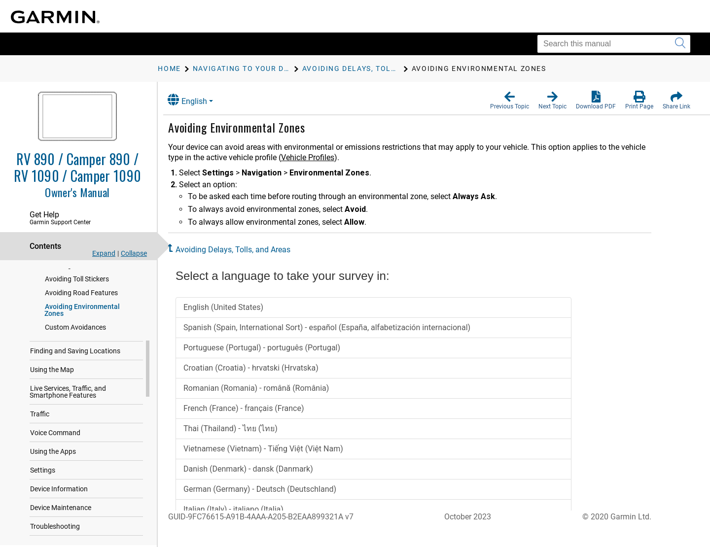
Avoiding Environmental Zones (82, 345)
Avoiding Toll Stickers (77, 314)
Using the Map (52, 405)
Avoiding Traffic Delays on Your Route (91, 283)
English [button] (194, 100)
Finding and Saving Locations (75, 386)
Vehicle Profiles (315, 157)
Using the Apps (53, 487)
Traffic (39, 449)
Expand (103, 253)
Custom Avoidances (75, 363)
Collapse (134, 253)
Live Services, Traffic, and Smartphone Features (68, 427)
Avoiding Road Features (81, 328)
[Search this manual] (613, 44)
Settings (42, 506)
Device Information (59, 524)
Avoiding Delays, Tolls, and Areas (240, 249)
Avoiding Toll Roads (75, 301)
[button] (509, 100)
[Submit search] (680, 44)
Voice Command (55, 468)
